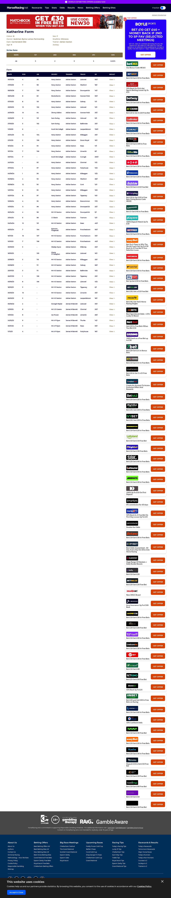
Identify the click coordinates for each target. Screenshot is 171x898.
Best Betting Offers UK (42, 846)
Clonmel (83, 162)
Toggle (163, 7)
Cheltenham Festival (67, 846)
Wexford (83, 85)
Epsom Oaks (64, 858)
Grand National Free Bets (43, 858)
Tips (47, 8)
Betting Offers (93, 8)
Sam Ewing (55, 118)
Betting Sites (109, 8)
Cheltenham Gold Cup (94, 858)
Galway (83, 101)
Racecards (37, 8)
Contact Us (12, 852)
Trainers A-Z (142, 866)
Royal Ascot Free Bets (42, 863)
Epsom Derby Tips (118, 863)
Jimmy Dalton (56, 112)
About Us (11, 846)
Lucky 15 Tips (116, 849)
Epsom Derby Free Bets (42, 860)
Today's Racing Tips (119, 846)
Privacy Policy (13, 860)
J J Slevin (54, 218)
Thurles (83, 320)
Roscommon (85, 201)
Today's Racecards (145, 846)
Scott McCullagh (57, 129)
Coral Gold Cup (91, 852)
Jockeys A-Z (142, 863)
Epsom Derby (65, 855)
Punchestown (85, 229)
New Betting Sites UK (41, 852)
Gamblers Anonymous (135, 828)
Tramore (83, 218)
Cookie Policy (12, 863)
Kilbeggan (84, 135)
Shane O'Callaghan (55, 253)
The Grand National (67, 849)
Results (71, 8)
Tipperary (83, 195)
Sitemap (11, 869)
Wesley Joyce (56, 247)
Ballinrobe (84, 124)
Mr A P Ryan (55, 320)
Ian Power (55, 315)
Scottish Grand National (68, 852)
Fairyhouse (84, 168)
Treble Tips (116, 858)
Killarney (83, 247)
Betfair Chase (91, 849)
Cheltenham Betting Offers (43, 866)
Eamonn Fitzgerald (54, 229)
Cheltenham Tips (118, 852)
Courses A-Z (142, 860)
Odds (62, 8)
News (80, 8)
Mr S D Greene (56, 309)
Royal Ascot (64, 860)
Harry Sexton (56, 79)
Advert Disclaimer (159, 15)
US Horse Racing (14, 855)
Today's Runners (144, 855)
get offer (158, 65)
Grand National (91, 860)
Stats (54, 8)
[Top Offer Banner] (65, 21)
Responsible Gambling (16, 866)
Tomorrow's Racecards (146, 849)
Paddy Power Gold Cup (94, 846)
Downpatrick (85, 90)
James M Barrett (72, 304)
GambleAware (121, 828)
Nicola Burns (55, 96)
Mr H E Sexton (56, 212)
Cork (82, 184)
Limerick (83, 151)
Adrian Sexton (71, 79)
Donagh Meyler (56, 304)
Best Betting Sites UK (41, 849)
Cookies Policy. (144, 886)
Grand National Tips (119, 866)
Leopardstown (85, 129)
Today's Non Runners (146, 858)
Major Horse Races (145, 852)
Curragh (83, 157)
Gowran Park (85, 96)
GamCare (111, 828)
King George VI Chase (94, 855)
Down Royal (84, 140)
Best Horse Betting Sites (42, 855)
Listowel (83, 79)
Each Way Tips (117, 855)
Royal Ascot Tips (118, 860)
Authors (11, 849)
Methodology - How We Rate (18, 858)
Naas (82, 146)
